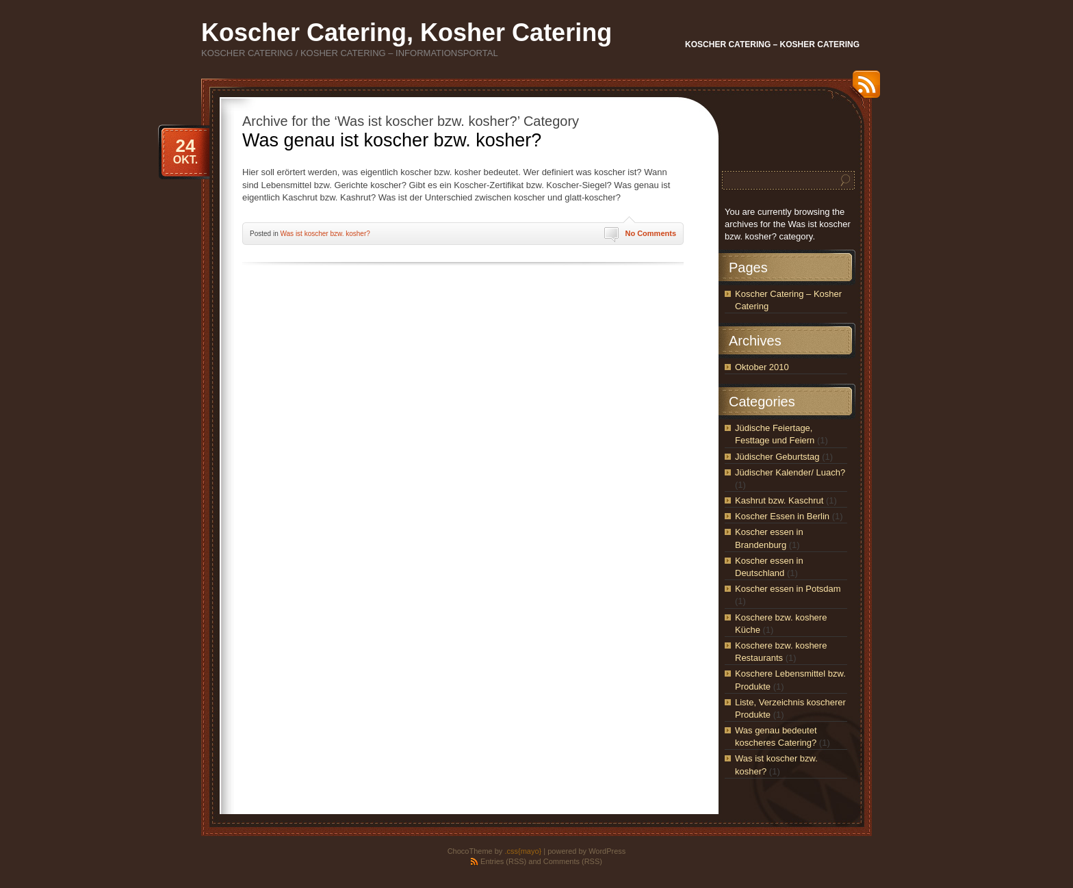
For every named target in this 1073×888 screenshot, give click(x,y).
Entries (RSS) (503, 861)
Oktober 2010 (762, 367)
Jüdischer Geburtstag (777, 457)
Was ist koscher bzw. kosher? (325, 233)
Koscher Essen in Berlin (782, 516)
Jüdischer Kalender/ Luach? (790, 472)
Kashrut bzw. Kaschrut (779, 500)
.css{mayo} (522, 851)
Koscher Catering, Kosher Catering (406, 32)
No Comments (650, 233)
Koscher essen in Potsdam (788, 589)
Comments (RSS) (572, 861)
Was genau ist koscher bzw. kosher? (391, 140)
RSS (863, 89)
